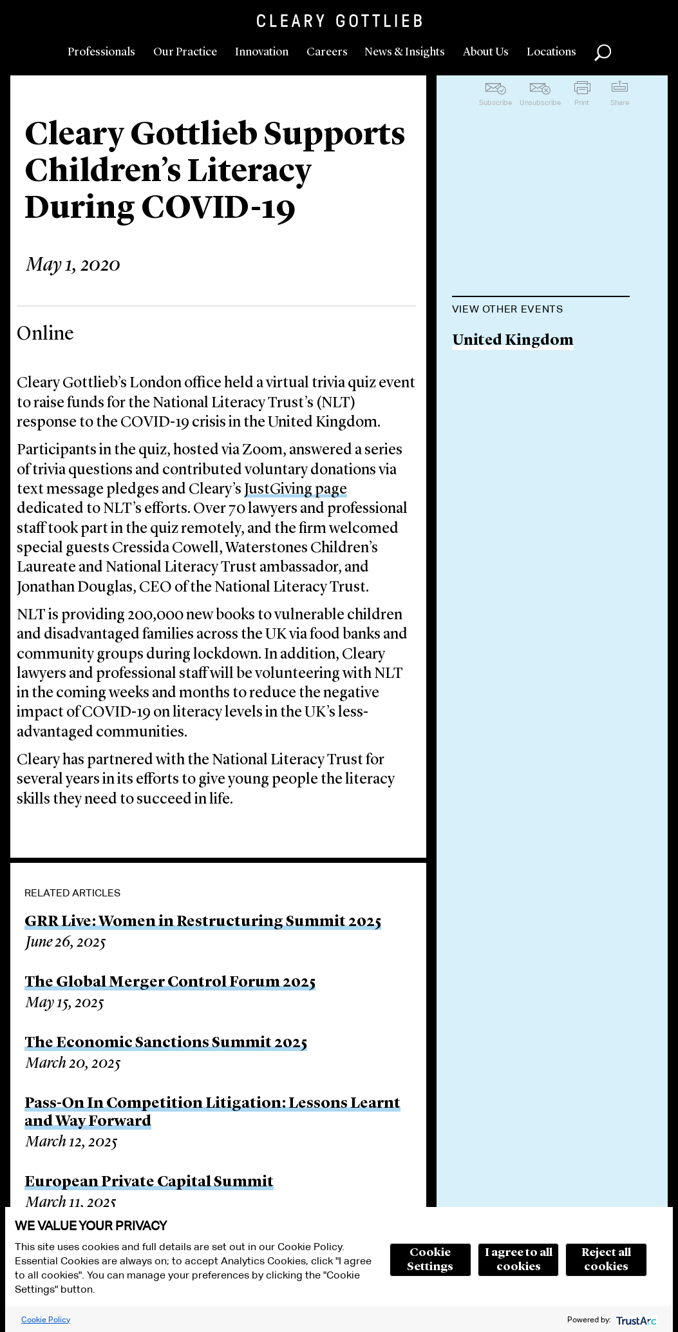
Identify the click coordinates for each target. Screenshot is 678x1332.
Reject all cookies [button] (606, 1260)
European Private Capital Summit (149, 1182)
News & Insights (404, 52)
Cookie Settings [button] (430, 1260)
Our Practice (185, 52)
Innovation (261, 52)
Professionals (101, 52)
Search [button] (602, 52)
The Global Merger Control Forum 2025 (169, 982)
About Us (486, 52)
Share (619, 102)
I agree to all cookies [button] (518, 1260)
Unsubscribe (540, 102)
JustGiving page (295, 489)
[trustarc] (635, 1319)
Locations (551, 52)
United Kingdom (513, 341)
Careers (327, 52)
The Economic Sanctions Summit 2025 (165, 1043)
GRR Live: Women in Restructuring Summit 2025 (202, 922)
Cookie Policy (45, 1319)
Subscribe (495, 102)
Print (581, 102)
